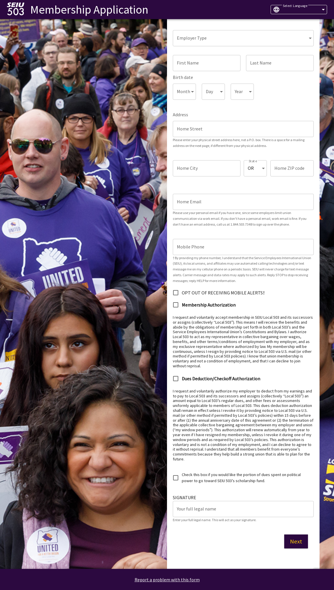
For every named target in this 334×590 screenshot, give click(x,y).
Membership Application (89, 9)
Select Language (295, 5)
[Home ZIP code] (292, 168)
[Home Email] (243, 202)
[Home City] (207, 168)
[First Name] (207, 63)
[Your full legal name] (243, 509)
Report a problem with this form (167, 579)
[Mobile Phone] (243, 247)
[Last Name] (280, 63)
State (253, 161)
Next (296, 541)
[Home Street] (243, 129)
